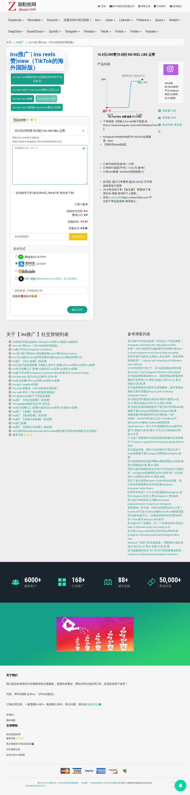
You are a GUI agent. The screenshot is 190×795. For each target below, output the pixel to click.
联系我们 (176, 6)
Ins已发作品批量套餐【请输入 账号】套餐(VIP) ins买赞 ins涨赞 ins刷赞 (54, 365)
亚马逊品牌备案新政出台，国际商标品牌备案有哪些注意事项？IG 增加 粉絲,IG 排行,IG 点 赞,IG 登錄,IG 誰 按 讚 (155, 379)
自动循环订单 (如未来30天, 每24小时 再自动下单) (45, 192)
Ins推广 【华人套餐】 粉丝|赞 (30, 361)
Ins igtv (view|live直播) (25, 384)
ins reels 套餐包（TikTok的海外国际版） (36, 388)
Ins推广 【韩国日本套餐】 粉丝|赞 (32, 426)
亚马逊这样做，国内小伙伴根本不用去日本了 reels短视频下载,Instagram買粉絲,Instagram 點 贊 (154, 453)
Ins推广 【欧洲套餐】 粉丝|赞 (30, 415)
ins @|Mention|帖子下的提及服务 (31, 396)
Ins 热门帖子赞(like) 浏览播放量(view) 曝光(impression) (45, 353)
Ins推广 (20, 42)
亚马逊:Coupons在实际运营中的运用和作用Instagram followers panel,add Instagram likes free (153, 534)
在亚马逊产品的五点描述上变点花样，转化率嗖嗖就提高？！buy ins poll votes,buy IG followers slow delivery (155, 360)
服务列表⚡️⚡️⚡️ (23, 434)
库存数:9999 (167, 117)
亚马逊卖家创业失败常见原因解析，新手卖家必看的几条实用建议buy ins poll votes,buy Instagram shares (155, 391)
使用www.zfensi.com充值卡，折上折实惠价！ (56, 279)
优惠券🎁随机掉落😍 (24, 296)
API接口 (10, 714)
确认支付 (77, 309)
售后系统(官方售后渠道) (20, 744)
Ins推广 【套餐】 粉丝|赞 (27, 411)
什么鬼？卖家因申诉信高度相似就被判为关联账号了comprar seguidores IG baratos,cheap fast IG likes (156, 441)
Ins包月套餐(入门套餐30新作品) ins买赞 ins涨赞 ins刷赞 (45, 407)
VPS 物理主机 (13, 749)
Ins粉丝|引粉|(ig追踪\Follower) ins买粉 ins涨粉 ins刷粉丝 (45, 341)
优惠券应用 (78, 236)
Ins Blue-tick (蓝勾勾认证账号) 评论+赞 (35, 376)
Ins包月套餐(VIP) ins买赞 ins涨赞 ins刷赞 (36, 380)
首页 (101, 6)
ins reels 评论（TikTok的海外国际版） (35, 392)
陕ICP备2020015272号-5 (36, 786)
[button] (13, 192)
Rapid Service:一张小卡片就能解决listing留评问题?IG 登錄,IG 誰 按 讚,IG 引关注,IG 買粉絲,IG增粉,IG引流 (155, 430)
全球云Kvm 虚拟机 (15, 755)
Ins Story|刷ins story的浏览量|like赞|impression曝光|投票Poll (47, 357)
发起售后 (94, 704)
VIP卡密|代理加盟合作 (122, 6)
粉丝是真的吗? (13, 734)
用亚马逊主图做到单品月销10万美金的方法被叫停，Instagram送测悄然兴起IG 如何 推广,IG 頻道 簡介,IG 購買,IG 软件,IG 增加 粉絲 (156, 472)
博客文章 (144, 6)
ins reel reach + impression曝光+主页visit (36, 89)
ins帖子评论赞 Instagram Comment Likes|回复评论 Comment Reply (51, 372)
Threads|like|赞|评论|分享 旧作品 (31, 403)
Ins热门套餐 (20, 423)
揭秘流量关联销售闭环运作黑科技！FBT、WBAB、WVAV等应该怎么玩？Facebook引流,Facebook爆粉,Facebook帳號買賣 (152, 418)
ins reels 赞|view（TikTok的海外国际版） (36, 345)
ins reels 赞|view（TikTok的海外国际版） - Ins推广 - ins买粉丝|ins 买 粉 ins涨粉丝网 (80, 783)
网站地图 (10, 720)
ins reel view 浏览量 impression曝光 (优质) (37, 107)
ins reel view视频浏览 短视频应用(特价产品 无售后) (37, 78)
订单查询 (160, 6)
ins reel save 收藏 (22, 98)
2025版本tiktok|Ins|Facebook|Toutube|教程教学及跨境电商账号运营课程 (55, 430)
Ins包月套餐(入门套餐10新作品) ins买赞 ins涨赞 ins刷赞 (45, 368)
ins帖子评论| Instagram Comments (32, 349)
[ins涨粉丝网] (114, 197)
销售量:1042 (167, 110)
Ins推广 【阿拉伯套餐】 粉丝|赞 (31, 399)
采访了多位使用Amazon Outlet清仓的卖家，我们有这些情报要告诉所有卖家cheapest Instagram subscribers (155, 484)
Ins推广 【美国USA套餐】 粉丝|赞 (32, 419)
